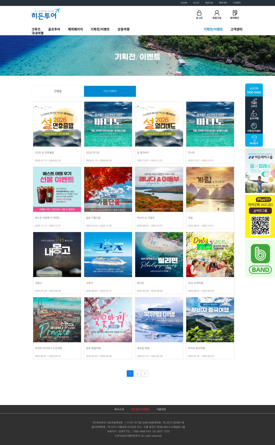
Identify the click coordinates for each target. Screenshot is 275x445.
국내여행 (38, 33)
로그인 (196, 3)
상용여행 (124, 29)
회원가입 (209, 3)
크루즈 (36, 29)
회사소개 (119, 409)
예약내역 (223, 3)
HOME (184, 3)
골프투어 (54, 29)
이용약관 (161, 409)
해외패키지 (75, 29)
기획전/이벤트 (100, 29)
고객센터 (237, 3)
